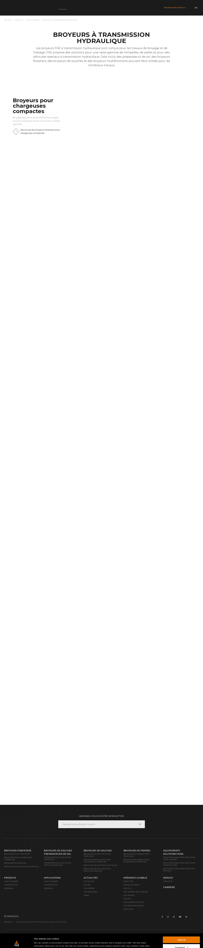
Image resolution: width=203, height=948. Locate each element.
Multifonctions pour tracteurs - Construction (179, 864)
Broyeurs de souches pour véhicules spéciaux (97, 870)
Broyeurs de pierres (137, 850)
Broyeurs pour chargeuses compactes (18, 859)
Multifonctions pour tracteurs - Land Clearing (179, 858)
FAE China (128, 909)
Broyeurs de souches (98, 850)
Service (168, 878)
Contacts (168, 881)
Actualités (91, 878)
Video (86, 895)
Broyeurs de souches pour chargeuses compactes (97, 861)
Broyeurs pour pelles (15, 863)
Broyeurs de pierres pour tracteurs (137, 855)
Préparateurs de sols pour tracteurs (57, 858)
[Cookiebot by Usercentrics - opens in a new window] (16, 943)
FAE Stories (89, 888)
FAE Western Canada (134, 906)
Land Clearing (51, 881)
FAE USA (127, 899)
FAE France (129, 895)
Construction (11, 885)
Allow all (181, 926)
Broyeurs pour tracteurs (17, 854)
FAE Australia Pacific (134, 902)
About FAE (129, 881)
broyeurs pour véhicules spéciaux (21, 867)
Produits (19, 20)
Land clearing (33, 20)
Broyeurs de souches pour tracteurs (97, 855)
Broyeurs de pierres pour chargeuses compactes (137, 861)
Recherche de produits (174, 8)
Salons (87, 885)
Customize (181, 934)
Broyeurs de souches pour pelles (100, 865)
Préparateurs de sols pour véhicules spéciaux (57, 864)
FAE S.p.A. (8, 20)
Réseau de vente (132, 885)
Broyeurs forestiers (17, 850)
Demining (8, 888)
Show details (40, 943)
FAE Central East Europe (136, 892)
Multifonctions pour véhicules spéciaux (179, 870)
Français (11, 916)
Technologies (90, 892)
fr (196, 8)
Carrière (169, 887)
